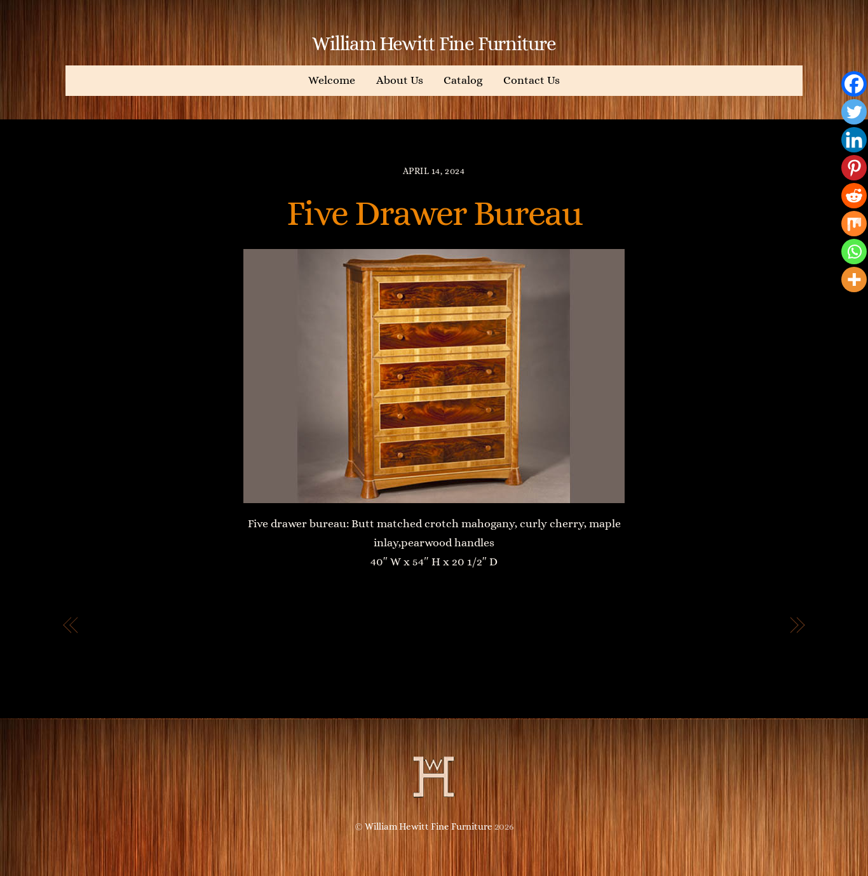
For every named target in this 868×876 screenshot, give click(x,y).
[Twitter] (854, 112)
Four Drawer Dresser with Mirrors (677, 625)
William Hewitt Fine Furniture (428, 826)
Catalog (463, 80)
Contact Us (531, 80)
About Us (399, 80)
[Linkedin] (854, 139)
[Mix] (854, 223)
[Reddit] (854, 195)
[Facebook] (854, 84)
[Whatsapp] (854, 251)
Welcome (331, 80)
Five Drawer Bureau (434, 212)
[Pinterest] (854, 167)
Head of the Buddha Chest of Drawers (201, 625)
